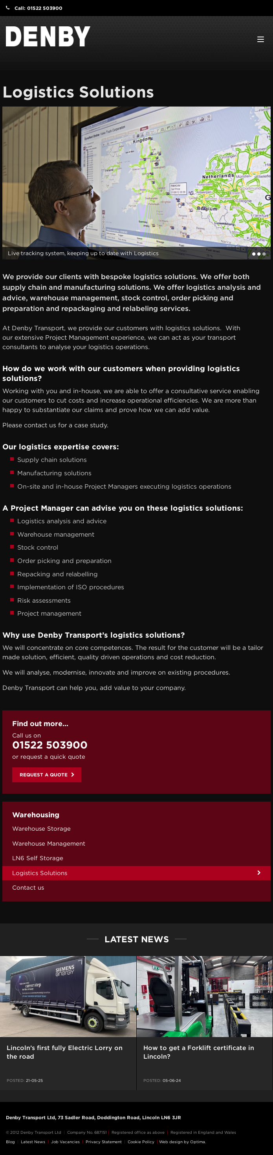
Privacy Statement (104, 1141)
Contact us (28, 887)
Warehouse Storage (41, 828)
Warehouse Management (48, 843)
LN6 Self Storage (37, 858)
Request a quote (47, 775)
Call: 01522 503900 (38, 8)
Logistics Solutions (39, 873)
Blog (10, 1141)
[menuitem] (136, 829)
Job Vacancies (65, 1141)
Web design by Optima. (182, 1141)
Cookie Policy (141, 1141)
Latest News (33, 1141)
